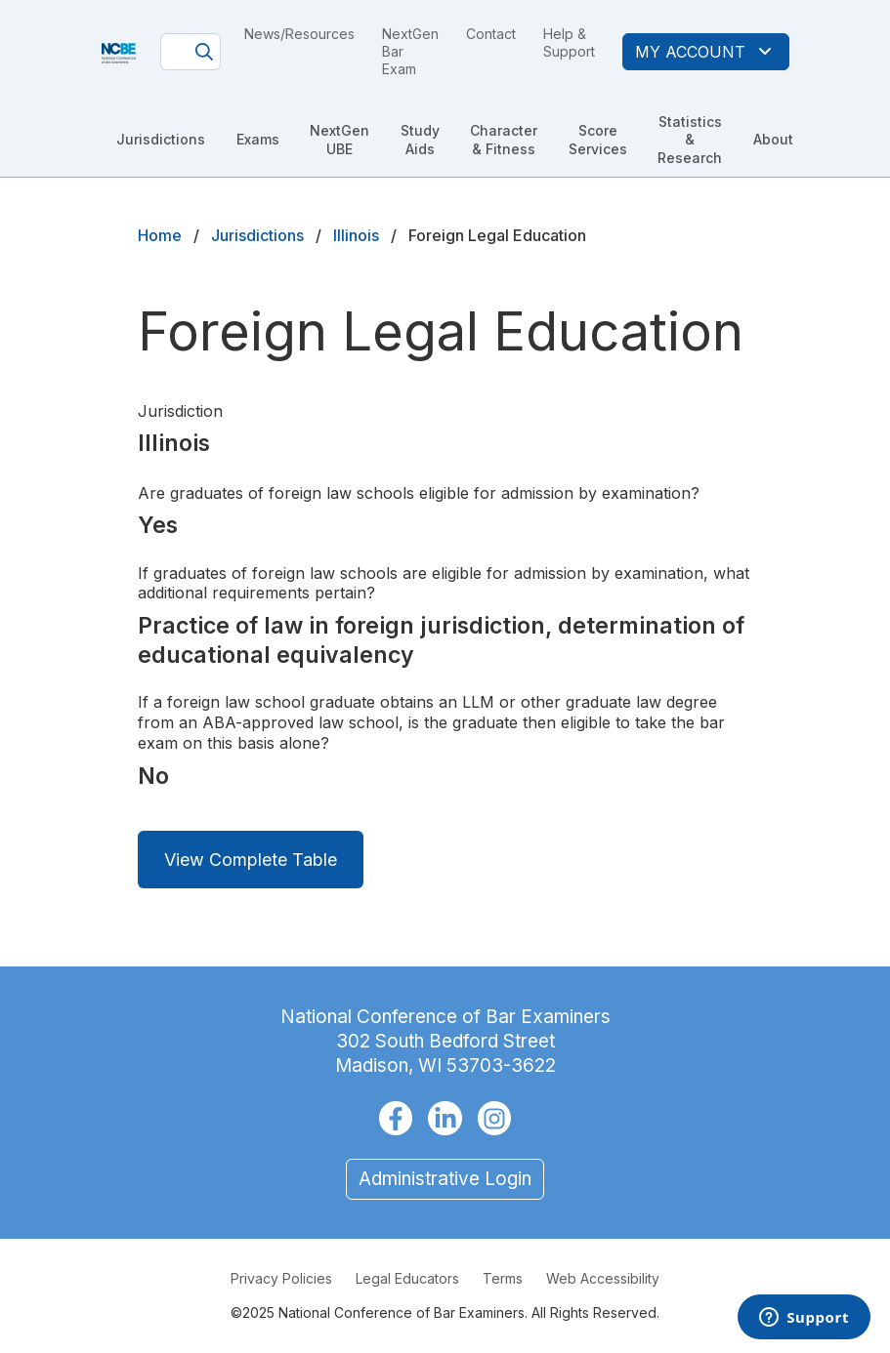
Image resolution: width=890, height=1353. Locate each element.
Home (160, 235)
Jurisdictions (160, 139)
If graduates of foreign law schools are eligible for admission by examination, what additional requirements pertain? (443, 583)
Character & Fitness (503, 139)
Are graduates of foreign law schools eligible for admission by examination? (418, 493)
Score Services (598, 139)
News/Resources (299, 33)
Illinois (356, 235)
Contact (491, 33)
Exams (257, 139)
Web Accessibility (602, 1278)
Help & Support (569, 42)
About (773, 139)
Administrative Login (445, 1179)
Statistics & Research (689, 139)
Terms (503, 1278)
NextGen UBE (339, 139)
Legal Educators (407, 1278)
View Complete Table (250, 859)
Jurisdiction (180, 411)
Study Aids (420, 139)
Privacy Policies (281, 1278)
